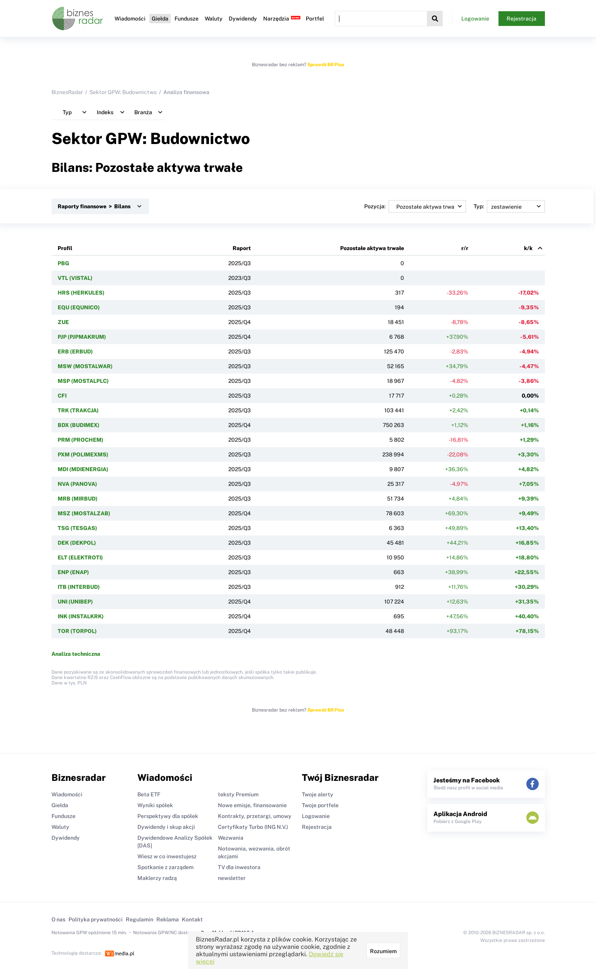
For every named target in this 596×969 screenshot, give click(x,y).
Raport (242, 248)
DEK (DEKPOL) (77, 543)
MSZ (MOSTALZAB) (84, 513)
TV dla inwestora (239, 867)
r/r (464, 248)
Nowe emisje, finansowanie (252, 805)
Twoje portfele (320, 805)
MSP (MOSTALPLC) (83, 381)
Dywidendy (243, 18)
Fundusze (187, 18)
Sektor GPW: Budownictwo (123, 92)
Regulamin (139, 919)
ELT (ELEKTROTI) (80, 557)
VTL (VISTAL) (75, 278)
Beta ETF (148, 794)
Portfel (315, 18)
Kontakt (192, 919)
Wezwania (230, 838)
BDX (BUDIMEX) (78, 425)
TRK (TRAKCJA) (78, 410)
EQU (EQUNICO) (79, 307)
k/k (528, 248)
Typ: (509, 206)
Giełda (160, 18)
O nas (58, 919)
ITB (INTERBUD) (79, 587)
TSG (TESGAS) (77, 528)
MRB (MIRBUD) (78, 499)
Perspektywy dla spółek (167, 816)
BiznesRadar (67, 92)
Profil (65, 248)
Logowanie (475, 18)
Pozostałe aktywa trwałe (372, 248)
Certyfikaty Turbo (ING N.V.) (253, 827)
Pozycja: (415, 206)
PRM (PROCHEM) (80, 440)
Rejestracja (521, 18)
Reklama (167, 919)
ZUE (63, 322)
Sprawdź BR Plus (325, 64)
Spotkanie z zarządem (165, 867)
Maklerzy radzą (157, 878)
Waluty (214, 18)
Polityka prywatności (96, 919)
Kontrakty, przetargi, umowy (254, 816)
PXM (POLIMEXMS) (83, 454)
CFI (62, 396)
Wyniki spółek (155, 805)
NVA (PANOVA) (77, 484)
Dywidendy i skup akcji (166, 827)
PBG (63, 263)
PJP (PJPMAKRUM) (82, 337)
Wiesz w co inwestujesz (167, 856)
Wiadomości (130, 18)
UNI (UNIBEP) (75, 602)
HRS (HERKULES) (81, 293)
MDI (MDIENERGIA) (83, 469)
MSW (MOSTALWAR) (85, 366)
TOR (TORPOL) (77, 631)
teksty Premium (238, 794)
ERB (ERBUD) (75, 351)
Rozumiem (383, 951)
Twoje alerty (317, 794)
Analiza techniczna (75, 654)
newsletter (232, 878)
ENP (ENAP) (73, 572)
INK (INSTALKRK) (81, 616)
